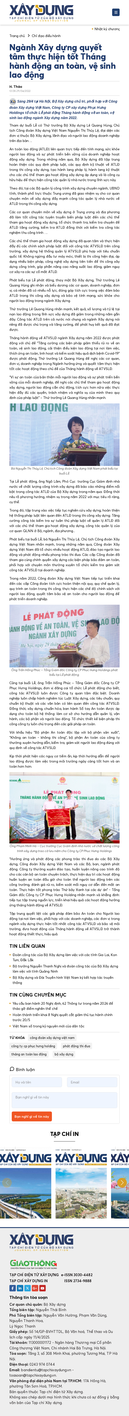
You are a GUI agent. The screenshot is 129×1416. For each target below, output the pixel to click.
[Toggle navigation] (116, 12)
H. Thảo (15, 86)
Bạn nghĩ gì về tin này (32, 1116)
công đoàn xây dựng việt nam (52, 1038)
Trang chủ (17, 36)
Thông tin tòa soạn (28, 1297)
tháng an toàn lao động (29, 1054)
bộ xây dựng (64, 1054)
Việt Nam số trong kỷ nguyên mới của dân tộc (48, 1026)
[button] (122, 1183)
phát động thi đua (76, 1046)
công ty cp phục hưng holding (33, 1046)
